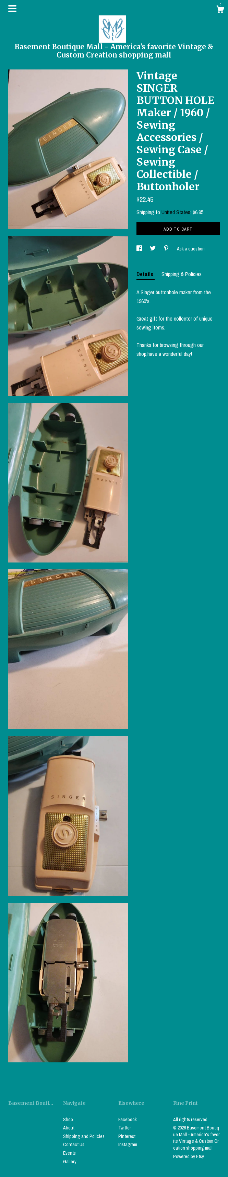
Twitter (124, 1128)
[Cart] (220, 10)
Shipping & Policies (181, 274)
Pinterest (126, 1136)
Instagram (127, 1144)
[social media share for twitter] (153, 249)
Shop (68, 1119)
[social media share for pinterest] (167, 249)
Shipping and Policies (84, 1136)
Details (145, 274)
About (68, 1128)
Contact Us (73, 1144)
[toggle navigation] (12, 8)
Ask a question (191, 249)
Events (69, 1153)
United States (175, 212)
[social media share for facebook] (139, 249)
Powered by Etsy (188, 1156)
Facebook (127, 1119)
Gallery (69, 1162)
